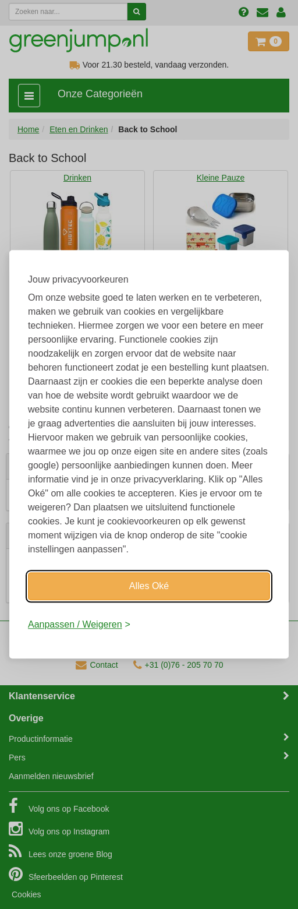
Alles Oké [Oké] (149, 586)
